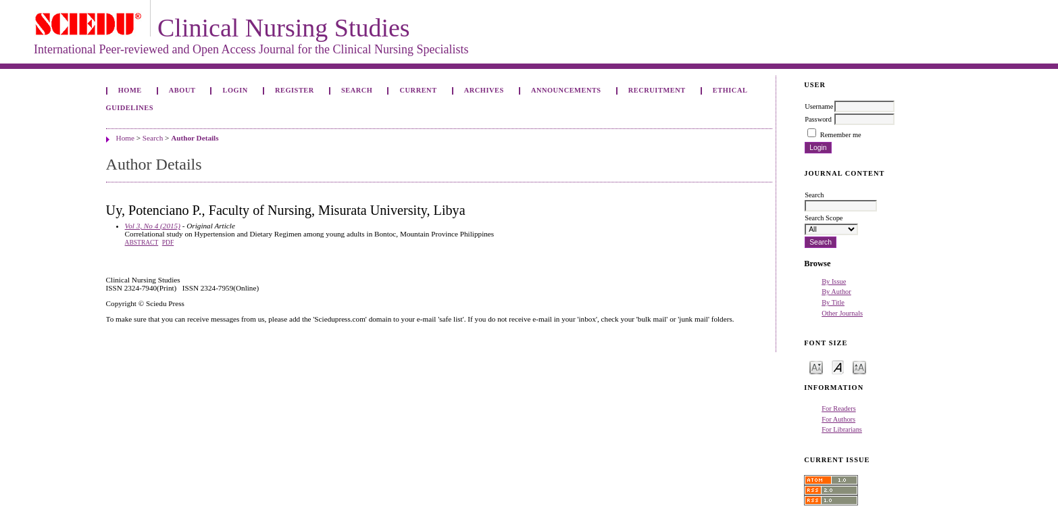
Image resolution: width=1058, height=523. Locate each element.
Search (356, 90)
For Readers (839, 408)
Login (235, 90)
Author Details (194, 138)
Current (418, 90)
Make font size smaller (816, 366)
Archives (484, 90)
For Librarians (842, 429)
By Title (833, 302)
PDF (168, 242)
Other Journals (842, 313)
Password (818, 119)
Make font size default (838, 366)
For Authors (838, 419)
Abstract (142, 242)
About (182, 90)
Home (130, 90)
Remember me (840, 135)
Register (294, 90)
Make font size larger (859, 366)
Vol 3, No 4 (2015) (152, 226)
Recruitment (657, 90)
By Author (836, 291)
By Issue (834, 281)
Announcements (566, 90)
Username (819, 106)
